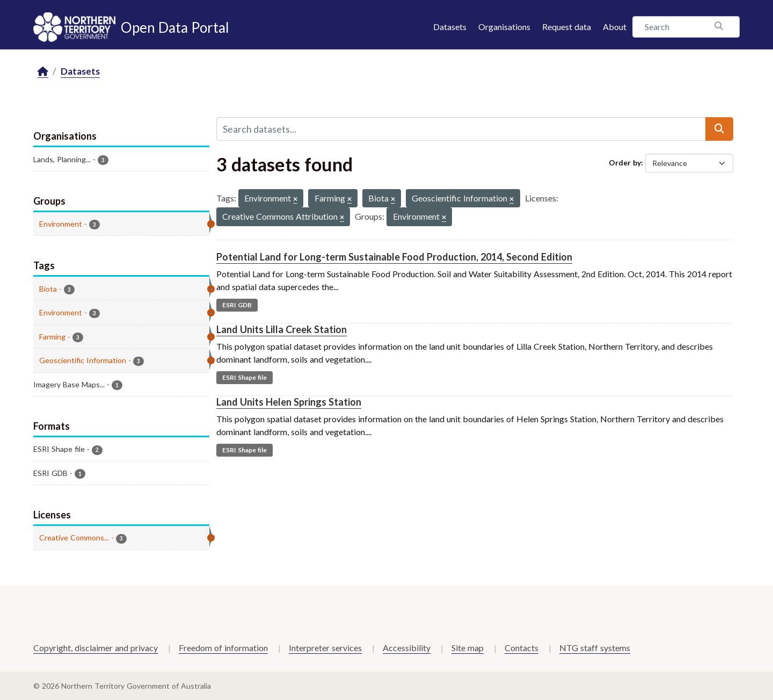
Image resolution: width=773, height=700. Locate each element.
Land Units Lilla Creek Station (281, 329)
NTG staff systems (594, 648)
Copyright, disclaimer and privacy (95, 648)
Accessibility (407, 648)
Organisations (504, 26)
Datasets (449, 26)
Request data (566, 26)
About (614, 26)
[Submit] (719, 129)
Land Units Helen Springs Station (288, 402)
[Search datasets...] (461, 129)
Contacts (521, 648)
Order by (625, 162)
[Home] (43, 72)
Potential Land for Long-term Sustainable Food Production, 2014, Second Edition (394, 257)
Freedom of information (223, 648)
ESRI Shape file (244, 377)
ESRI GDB (237, 305)
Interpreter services (325, 648)
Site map (467, 648)
